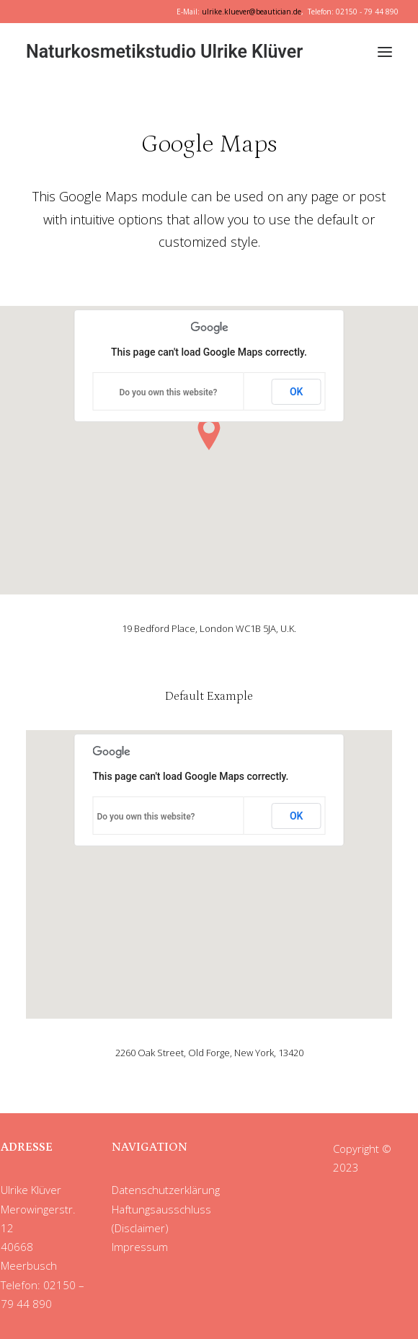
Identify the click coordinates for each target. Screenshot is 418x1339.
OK (296, 392)
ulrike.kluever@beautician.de (251, 11)
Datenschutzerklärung (166, 1189)
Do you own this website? (168, 392)
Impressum (140, 1246)
